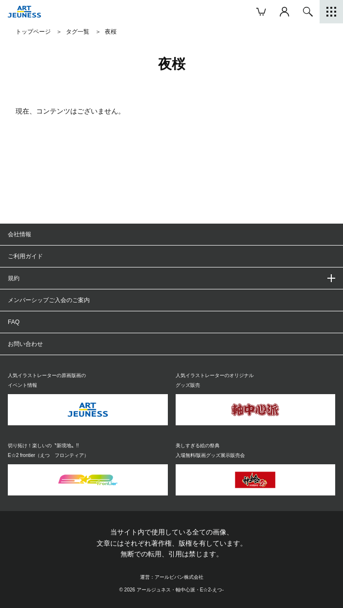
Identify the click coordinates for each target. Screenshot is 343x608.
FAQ (14, 322)
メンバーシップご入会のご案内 (49, 300)
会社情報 (19, 234)
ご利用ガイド (25, 256)
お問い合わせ (25, 344)
